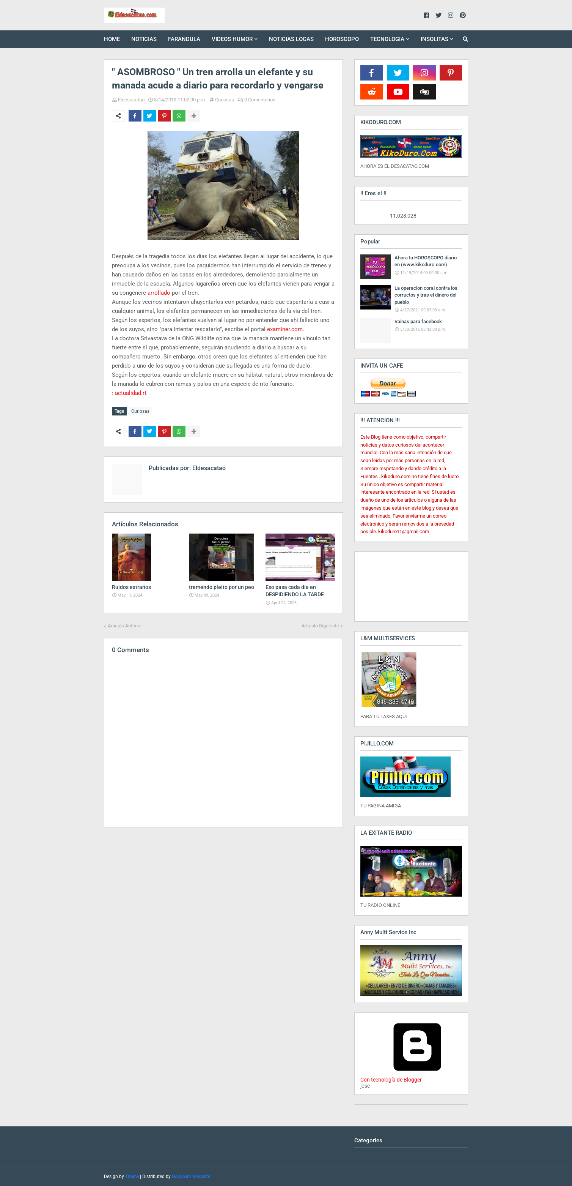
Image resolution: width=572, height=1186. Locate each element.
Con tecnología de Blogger (417, 1077)
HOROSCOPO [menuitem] (342, 39)
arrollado (159, 292)
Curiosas (224, 100)
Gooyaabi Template (191, 1176)
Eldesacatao (131, 100)
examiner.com (285, 329)
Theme (132, 1176)
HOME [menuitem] (112, 39)
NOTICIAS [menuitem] (144, 39)
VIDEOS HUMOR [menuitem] (232, 39)
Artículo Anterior (125, 625)
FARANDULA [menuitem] (184, 39)
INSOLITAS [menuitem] (434, 39)
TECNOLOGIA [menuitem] (387, 39)
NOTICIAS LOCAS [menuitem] (291, 39)
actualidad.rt (130, 393)
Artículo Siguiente (320, 625)
